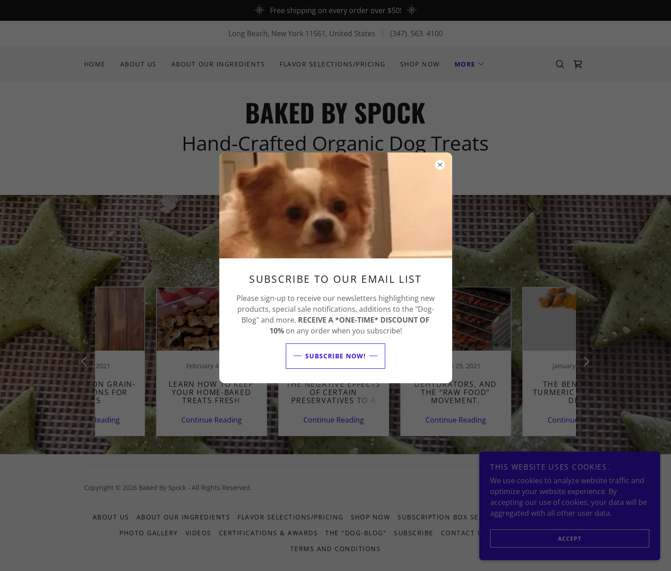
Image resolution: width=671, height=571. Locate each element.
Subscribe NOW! (326, 356)
